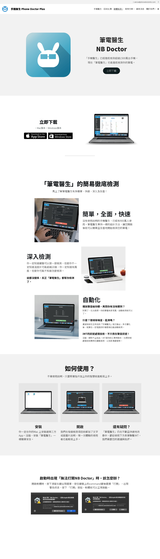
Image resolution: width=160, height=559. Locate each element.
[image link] (5, 9)
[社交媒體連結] (158, 2)
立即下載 (111, 70)
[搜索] (158, 9)
